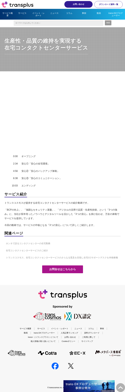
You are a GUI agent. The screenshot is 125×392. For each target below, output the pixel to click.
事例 (84, 13)
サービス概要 (7, 14)
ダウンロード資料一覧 (108, 4)
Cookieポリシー (68, 341)
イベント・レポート (38, 14)
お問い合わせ (77, 4)
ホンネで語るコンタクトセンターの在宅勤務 (28, 243)
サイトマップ (87, 341)
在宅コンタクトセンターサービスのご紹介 (27, 250)
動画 (99, 13)
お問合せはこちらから (65, 269)
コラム (69, 13)
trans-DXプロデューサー (115, 14)
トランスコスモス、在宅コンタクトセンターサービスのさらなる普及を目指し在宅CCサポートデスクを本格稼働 (62, 257)
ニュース (54, 13)
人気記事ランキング (69, 333)
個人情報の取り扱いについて (43, 341)
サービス (22, 13)
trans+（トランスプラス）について (43, 337)
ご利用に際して (88, 337)
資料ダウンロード (92, 333)
